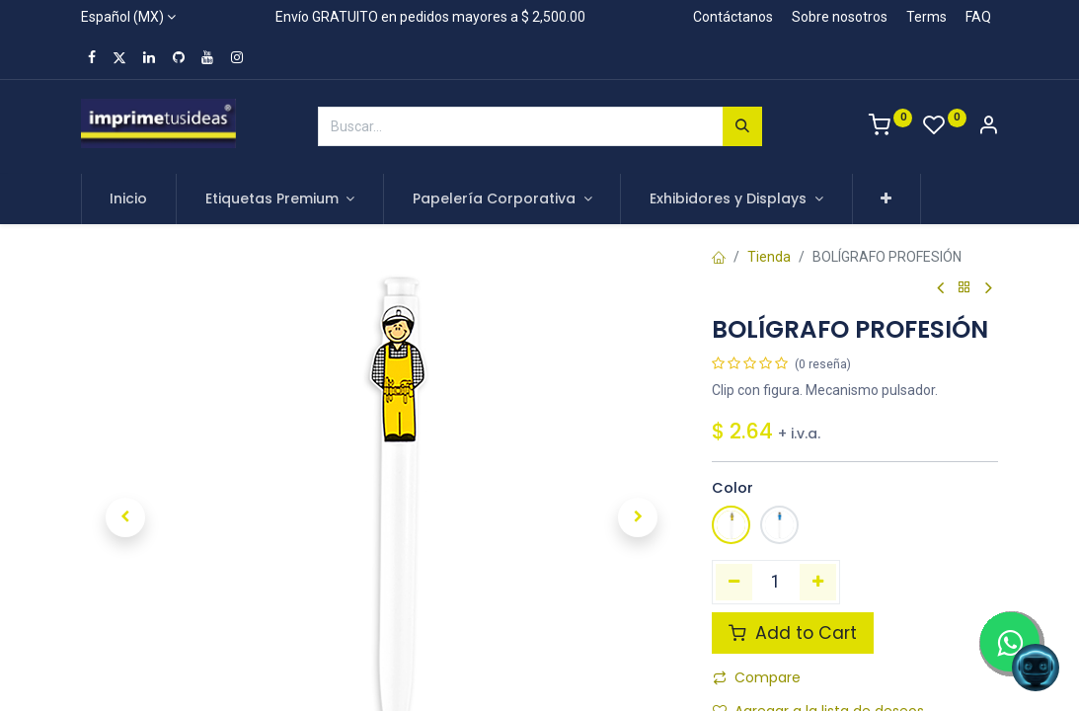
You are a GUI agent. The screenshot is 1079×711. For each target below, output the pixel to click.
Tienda (769, 257)
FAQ (978, 17)
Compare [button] (757, 677)
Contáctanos (733, 17)
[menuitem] (129, 199)
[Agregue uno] (818, 581)
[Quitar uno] (734, 581)
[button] (887, 199)
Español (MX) (122, 17)
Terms (926, 17)
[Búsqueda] (742, 126)
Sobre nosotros (839, 17)
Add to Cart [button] (793, 633)
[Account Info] (988, 127)
